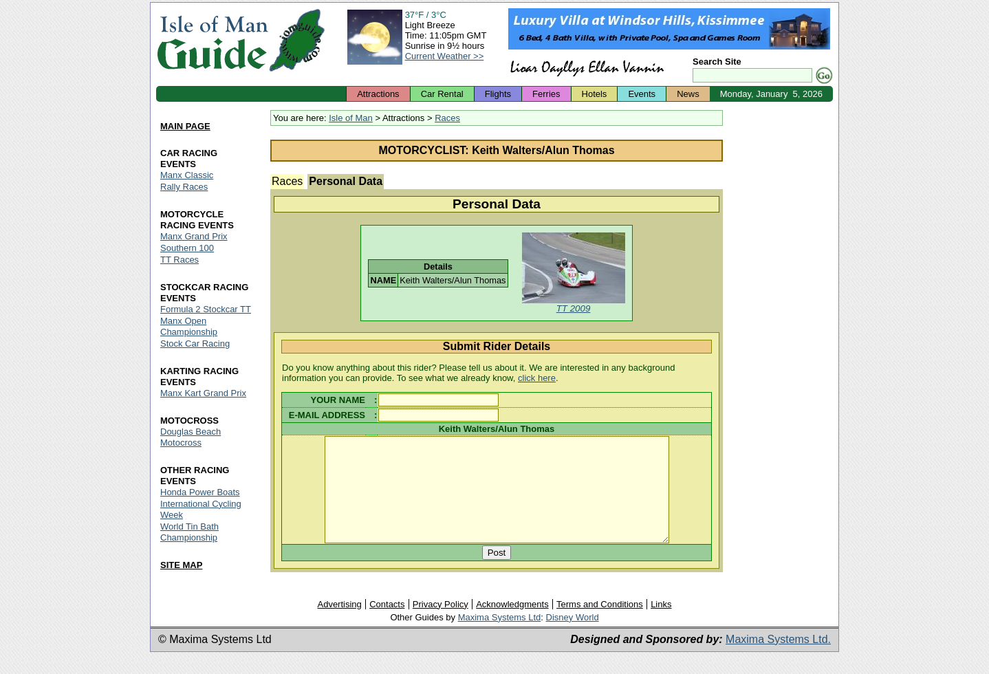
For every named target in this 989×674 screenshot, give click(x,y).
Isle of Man (351, 118)
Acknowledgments (512, 624)
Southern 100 (187, 248)
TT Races (179, 259)
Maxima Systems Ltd (499, 637)
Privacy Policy (440, 624)
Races (447, 118)
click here (537, 378)
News (688, 94)
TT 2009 (573, 308)
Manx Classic (186, 175)
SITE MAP (181, 565)
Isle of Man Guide (212, 40)
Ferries (546, 94)
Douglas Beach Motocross (190, 437)
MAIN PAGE (185, 126)
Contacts (386, 624)
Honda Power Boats (200, 492)
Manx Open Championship (188, 326)
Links (661, 624)
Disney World (572, 637)
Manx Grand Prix (194, 236)
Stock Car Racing (195, 343)
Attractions (378, 94)
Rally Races (184, 187)
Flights (498, 94)
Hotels (594, 94)
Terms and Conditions (599, 624)
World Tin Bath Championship (189, 532)
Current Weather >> (444, 56)
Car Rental (442, 94)
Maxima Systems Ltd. (778, 659)
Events (641, 94)
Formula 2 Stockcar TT (205, 309)
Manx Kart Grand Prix (203, 393)
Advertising (339, 624)
